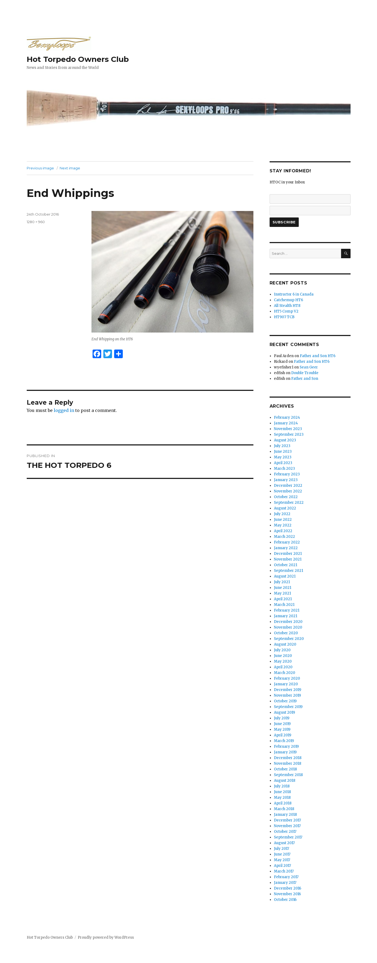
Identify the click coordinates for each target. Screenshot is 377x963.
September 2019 (288, 706)
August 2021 (285, 576)
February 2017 (286, 877)
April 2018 (282, 803)
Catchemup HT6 (288, 300)
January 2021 (285, 616)
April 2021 (283, 599)
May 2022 (282, 525)
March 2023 (284, 468)
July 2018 (282, 786)
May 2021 (282, 593)
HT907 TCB (284, 317)
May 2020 (283, 661)
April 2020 (283, 667)
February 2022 (287, 542)
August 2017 (284, 843)
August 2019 (284, 712)
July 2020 (282, 650)
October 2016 (285, 899)
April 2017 (282, 865)
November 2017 (287, 826)
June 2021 (282, 587)
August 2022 (285, 508)
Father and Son (304, 378)
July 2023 (282, 446)
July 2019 (281, 718)
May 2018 (282, 797)
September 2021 (288, 570)
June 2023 (283, 451)
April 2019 (282, 735)
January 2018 (285, 814)
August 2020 (285, 644)
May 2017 (282, 860)
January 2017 (285, 882)
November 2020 (288, 627)
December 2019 (287, 689)
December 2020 (288, 621)
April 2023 (283, 463)
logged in (64, 410)
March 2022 (284, 536)
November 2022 (288, 491)
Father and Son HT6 (317, 356)
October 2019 (285, 701)
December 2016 (287, 888)
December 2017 (287, 820)
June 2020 (283, 655)
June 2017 (282, 854)
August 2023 (285, 440)
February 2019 (286, 746)
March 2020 (284, 672)
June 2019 (282, 724)
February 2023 (287, 474)
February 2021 (286, 610)
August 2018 (284, 780)
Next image (70, 168)
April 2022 (283, 531)
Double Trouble (304, 373)
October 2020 (286, 633)
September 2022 (289, 502)
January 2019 (285, 752)
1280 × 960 (36, 222)
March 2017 (284, 871)
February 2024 (287, 417)
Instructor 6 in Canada (294, 294)
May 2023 (282, 457)
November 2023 (288, 429)
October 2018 (285, 769)
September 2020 (289, 638)
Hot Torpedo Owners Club (78, 59)
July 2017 (281, 848)
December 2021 (288, 553)
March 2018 (284, 809)
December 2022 (288, 485)
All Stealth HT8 (287, 305)
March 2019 (284, 741)
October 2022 (286, 497)
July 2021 (282, 582)
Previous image (40, 168)
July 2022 (282, 514)
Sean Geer (309, 367)
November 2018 (287, 763)
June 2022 (283, 519)
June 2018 (282, 792)
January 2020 (286, 684)
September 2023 (289, 434)
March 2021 (284, 604)
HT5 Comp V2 (286, 311)
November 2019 (287, 695)
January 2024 (286, 423)
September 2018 (288, 775)
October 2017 (285, 831)
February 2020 (287, 678)
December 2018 (287, 758)
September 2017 (288, 837)
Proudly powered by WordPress (106, 937)
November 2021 (287, 559)
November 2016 (287, 894)
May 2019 (282, 729)
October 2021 (285, 565)
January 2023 (286, 480)
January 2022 (286, 548)
